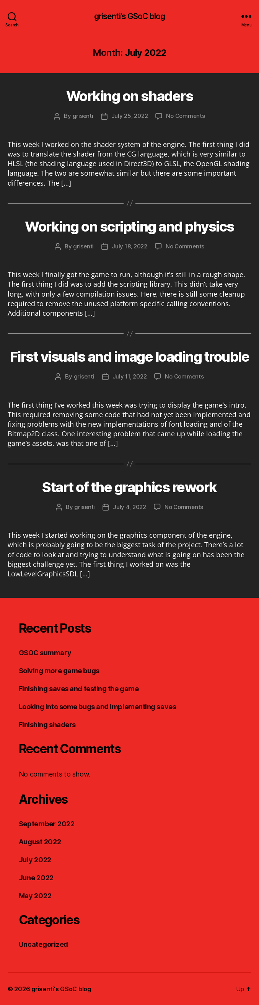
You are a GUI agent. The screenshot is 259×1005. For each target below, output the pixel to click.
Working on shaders (129, 96)
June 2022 (36, 878)
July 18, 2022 (129, 246)
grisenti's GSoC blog (129, 16)
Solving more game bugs (59, 671)
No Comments (185, 115)
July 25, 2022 (129, 115)
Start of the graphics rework (129, 487)
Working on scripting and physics (129, 226)
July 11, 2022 (129, 376)
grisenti (83, 115)
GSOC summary (45, 653)
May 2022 (35, 896)
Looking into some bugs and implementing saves (97, 707)
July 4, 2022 (129, 507)
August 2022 (40, 842)
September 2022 (47, 824)
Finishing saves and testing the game (79, 689)
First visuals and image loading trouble (129, 356)
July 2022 (35, 860)
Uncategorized (43, 944)
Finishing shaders (47, 725)
